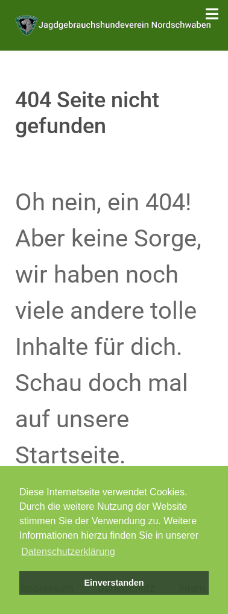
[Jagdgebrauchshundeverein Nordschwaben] (114, 24)
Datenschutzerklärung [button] (68, 552)
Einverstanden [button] (114, 582)
